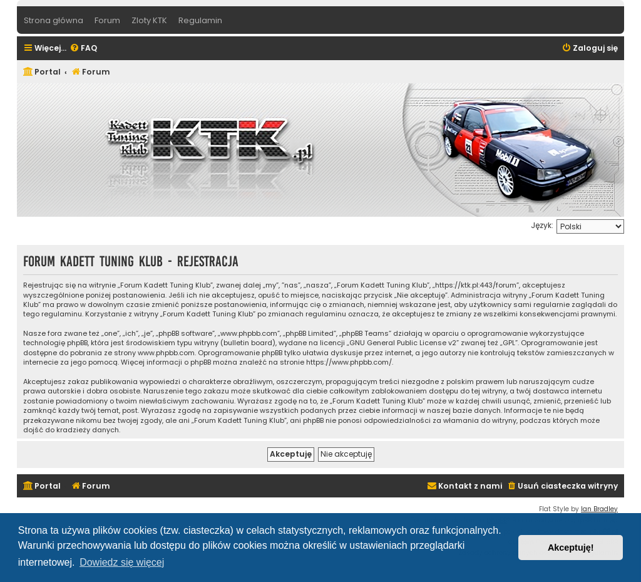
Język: (542, 225)
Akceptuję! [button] (571, 548)
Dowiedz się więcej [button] (121, 562)
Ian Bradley (599, 509)
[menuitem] (83, 48)
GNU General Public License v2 (402, 343)
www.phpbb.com (166, 353)
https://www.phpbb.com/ (349, 362)
